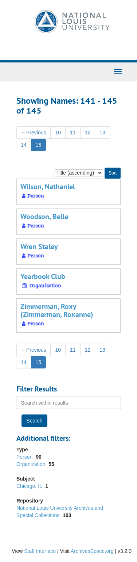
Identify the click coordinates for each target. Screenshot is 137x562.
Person (25, 457)
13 (102, 132)
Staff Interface (40, 551)
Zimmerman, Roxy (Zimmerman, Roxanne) (56, 310)
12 (88, 132)
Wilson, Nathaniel (47, 186)
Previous (33, 132)
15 (39, 145)
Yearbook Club (42, 276)
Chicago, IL (29, 486)
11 (73, 132)
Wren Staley (39, 246)
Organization (31, 464)
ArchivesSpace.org (92, 551)
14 (24, 145)
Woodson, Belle (44, 216)
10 (58, 132)
